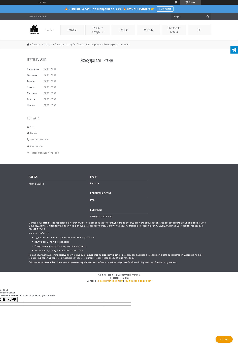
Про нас (123, 30)
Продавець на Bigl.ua (119, 277)
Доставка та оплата (174, 30)
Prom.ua (136, 274)
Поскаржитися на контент (109, 280)
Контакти (148, 30)
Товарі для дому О (65, 44)
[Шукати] (208, 16)
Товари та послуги (97, 30)
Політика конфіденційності (138, 280)
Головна (72, 30)
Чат (224, 339)
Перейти (165, 9)
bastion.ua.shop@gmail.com (45, 152)
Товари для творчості (89, 44)
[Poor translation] (12, 299)
